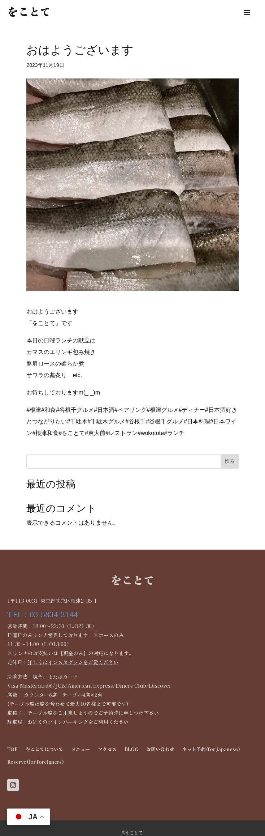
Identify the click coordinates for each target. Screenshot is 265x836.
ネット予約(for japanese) (211, 749)
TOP (12, 749)
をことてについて (44, 749)
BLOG (131, 749)
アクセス (107, 749)
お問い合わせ (160, 749)
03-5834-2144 (54, 614)
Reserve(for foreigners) (35, 761)
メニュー (80, 749)
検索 (230, 461)
